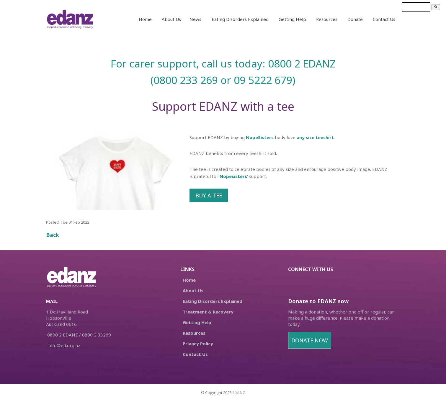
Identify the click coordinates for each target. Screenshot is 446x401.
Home (145, 19)
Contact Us (384, 19)
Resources (326, 19)
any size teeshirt (315, 137)
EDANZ (238, 392)
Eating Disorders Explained (240, 19)
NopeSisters (260, 137)
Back (52, 234)
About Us (171, 19)
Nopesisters (233, 176)
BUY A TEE (208, 195)
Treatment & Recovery (208, 312)
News (195, 19)
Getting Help (292, 19)
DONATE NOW (309, 340)
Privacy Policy (198, 343)
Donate (355, 19)
